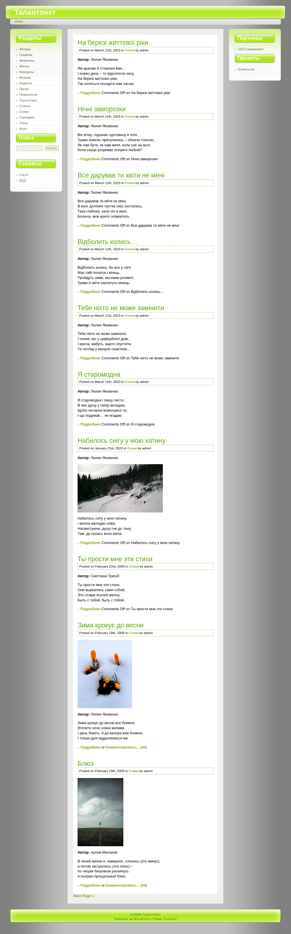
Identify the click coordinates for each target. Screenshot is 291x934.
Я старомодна (99, 374)
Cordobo (170, 919)
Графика (25, 55)
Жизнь (24, 66)
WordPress (142, 919)
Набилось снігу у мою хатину (121, 440)
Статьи (24, 106)
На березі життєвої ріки (113, 42)
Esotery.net (246, 69)
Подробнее (90, 93)
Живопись (27, 60)
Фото (23, 128)
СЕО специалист (251, 49)
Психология (28, 94)
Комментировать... (123, 747)
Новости (25, 83)
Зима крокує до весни (111, 625)
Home (19, 21)
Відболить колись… (107, 241)
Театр (23, 123)
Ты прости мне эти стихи (115, 559)
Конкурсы (26, 72)
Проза (24, 89)
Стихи (23, 111)
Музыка (25, 77)
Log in (23, 174)
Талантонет (35, 12)
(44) (143, 747)
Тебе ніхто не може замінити (121, 308)
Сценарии (26, 117)
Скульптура (28, 100)
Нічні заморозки (102, 109)
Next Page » (83, 896)
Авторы (25, 49)
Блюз (85, 763)
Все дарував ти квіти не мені (121, 175)
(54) (143, 885)
